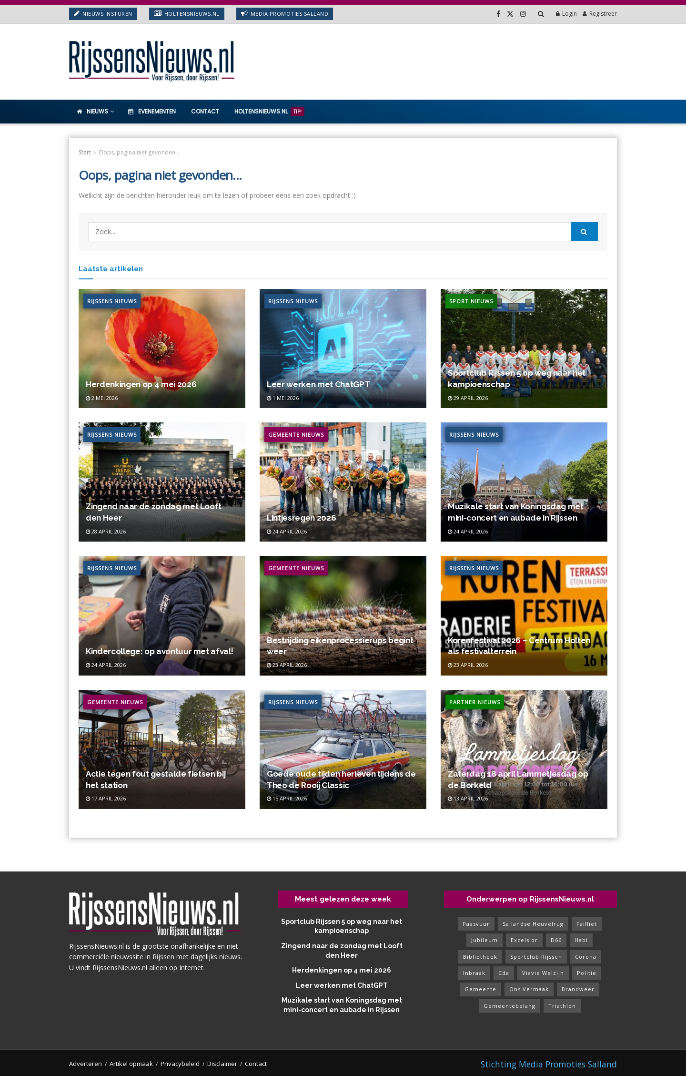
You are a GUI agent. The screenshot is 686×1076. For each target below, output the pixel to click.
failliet (586, 923)
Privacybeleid (180, 1063)
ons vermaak (529, 989)
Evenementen (152, 111)
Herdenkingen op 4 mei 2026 (141, 384)
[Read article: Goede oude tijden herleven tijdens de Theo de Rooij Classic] (343, 749)
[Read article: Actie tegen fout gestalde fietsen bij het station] (162, 749)
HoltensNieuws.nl (187, 13)
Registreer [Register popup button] (600, 14)
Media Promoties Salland (285, 13)
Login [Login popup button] (566, 14)
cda (503, 972)
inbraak (474, 972)
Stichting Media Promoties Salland (549, 1064)
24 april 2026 (287, 531)
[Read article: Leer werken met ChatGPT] (343, 348)
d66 (556, 939)
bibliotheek (480, 956)
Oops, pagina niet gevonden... (139, 152)
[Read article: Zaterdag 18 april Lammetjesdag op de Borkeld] (524, 749)
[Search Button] (541, 13)
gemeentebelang (509, 1005)
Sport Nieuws (471, 301)
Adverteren (85, 1063)
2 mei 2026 (102, 397)
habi (581, 939)
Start (85, 152)
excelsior (524, 939)
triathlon (562, 1005)
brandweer (578, 989)
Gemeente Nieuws (296, 434)
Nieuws (92, 111)
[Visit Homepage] (152, 62)
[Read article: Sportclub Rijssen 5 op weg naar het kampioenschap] (524, 348)
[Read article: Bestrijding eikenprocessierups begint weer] (343, 615)
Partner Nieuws (474, 702)
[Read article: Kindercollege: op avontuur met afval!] (162, 615)
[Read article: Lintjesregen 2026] (343, 482)
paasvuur (476, 923)
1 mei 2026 (283, 397)
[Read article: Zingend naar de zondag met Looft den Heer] (162, 482)
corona (585, 956)
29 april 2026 (468, 397)
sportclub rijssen (536, 956)
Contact (205, 111)
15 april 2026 (287, 798)
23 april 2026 (287, 664)
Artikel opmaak (131, 1063)
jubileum (484, 939)
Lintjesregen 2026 (301, 518)
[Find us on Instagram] (523, 14)
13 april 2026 (468, 798)
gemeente (480, 989)
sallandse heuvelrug (533, 923)
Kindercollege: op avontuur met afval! (159, 651)
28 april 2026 (106, 531)
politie (586, 972)
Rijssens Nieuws (112, 301)
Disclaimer (222, 1063)
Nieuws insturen (103, 13)
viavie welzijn (543, 972)
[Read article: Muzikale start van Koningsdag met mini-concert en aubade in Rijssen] (524, 482)
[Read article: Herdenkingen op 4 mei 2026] (162, 348)
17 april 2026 (106, 798)
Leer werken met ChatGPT (318, 384)
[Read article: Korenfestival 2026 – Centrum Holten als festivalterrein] (524, 615)
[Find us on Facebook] (498, 14)
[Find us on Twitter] (510, 14)
